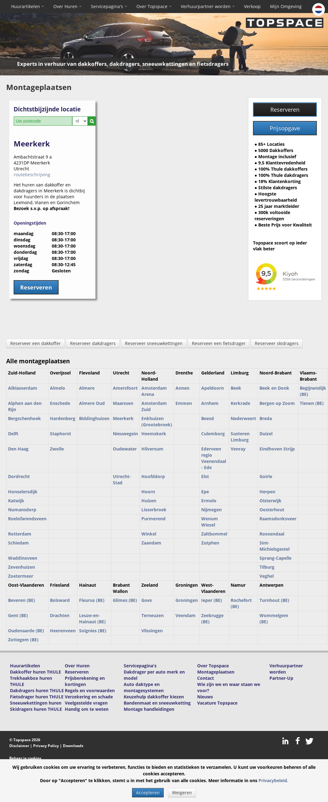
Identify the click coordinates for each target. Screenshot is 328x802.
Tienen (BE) (312, 403)
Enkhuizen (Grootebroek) (156, 421)
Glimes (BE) (125, 600)
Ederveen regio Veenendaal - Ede (213, 458)
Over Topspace (153, 6)
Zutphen (210, 543)
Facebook (298, 741)
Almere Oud (92, 403)
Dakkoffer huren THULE (35, 672)
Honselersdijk (23, 492)
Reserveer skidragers (277, 343)
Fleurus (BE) (91, 600)
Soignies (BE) (92, 631)
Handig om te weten (87, 709)
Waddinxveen (22, 558)
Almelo (57, 388)
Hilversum (152, 449)
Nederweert (243, 418)
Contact (205, 678)
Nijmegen (211, 510)
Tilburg (266, 567)
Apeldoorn (212, 388)
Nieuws (205, 697)
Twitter (309, 741)
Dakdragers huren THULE (37, 690)
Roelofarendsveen (27, 519)
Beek (236, 388)
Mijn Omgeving (286, 6)
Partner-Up (281, 678)
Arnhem (210, 403)
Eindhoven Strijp (277, 449)
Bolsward (60, 600)
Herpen (267, 492)
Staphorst (60, 434)
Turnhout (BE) (274, 600)
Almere (87, 388)
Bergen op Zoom (277, 403)
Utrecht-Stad (122, 479)
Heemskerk (153, 434)
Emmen (183, 403)
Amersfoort (125, 388)
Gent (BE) (18, 615)
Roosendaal (271, 534)
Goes (146, 600)
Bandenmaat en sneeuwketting (157, 703)
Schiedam (18, 543)
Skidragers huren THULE (36, 709)
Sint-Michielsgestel (274, 546)
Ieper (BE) (211, 600)
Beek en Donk (274, 388)
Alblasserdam (22, 388)
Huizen (148, 501)
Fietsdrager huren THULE (37, 697)
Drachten (59, 615)
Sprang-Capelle (275, 558)
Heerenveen (63, 631)
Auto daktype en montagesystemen (144, 687)
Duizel (266, 434)
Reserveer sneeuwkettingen (154, 343)
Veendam (185, 615)
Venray (238, 449)
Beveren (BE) (21, 600)
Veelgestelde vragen (86, 703)
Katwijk (16, 501)
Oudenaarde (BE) (26, 631)
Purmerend (153, 519)
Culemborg (213, 434)
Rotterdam (19, 534)
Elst (205, 476)
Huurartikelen (27, 6)
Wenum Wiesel (209, 522)
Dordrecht (19, 476)
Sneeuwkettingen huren (35, 703)
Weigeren (182, 792)
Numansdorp (22, 510)
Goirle (265, 476)
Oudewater (125, 449)
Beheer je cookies (25, 758)
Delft (13, 434)
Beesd (207, 418)
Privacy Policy (46, 745)
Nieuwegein (125, 434)
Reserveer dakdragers (93, 343)
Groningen (186, 600)
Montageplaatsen (215, 672)
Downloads (73, 745)
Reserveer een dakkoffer (35, 343)
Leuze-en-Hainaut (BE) (92, 618)
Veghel (266, 576)
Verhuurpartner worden (208, 6)
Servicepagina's (109, 6)
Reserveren (284, 109)
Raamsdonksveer (277, 519)
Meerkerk (123, 418)
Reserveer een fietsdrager (219, 343)
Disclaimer (19, 745)
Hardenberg (62, 418)
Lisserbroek (153, 510)
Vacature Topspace (217, 703)
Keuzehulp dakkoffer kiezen (154, 697)
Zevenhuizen (21, 567)
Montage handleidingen (149, 709)
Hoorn (148, 492)
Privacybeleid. (273, 780)
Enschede (60, 403)
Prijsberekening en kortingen (85, 681)
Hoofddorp (153, 476)
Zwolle (57, 449)
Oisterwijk (270, 501)
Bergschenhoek (24, 418)
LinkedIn (286, 741)
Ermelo (208, 501)
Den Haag (18, 449)
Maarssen (123, 403)
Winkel (148, 534)
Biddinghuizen (94, 418)
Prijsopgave (285, 128)
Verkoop (252, 6)
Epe (205, 492)
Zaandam (151, 543)
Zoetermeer (20, 576)
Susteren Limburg (240, 437)
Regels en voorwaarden (90, 690)
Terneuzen (152, 615)
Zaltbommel (214, 534)
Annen (182, 388)
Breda (265, 418)
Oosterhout (271, 510)
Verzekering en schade (89, 697)
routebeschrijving (32, 174)
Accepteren (148, 792)
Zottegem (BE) (23, 640)
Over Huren (67, 6)
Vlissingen (152, 631)
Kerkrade (240, 403)
